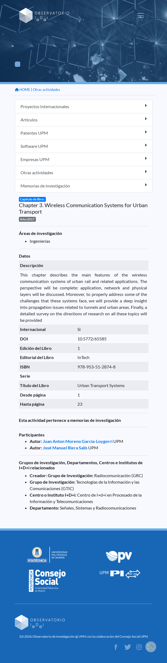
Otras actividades (46, 89)
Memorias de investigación (84, 185)
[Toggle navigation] (140, 15)
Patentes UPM (84, 132)
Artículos (84, 119)
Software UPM (84, 146)
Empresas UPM (84, 159)
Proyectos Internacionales (84, 106)
